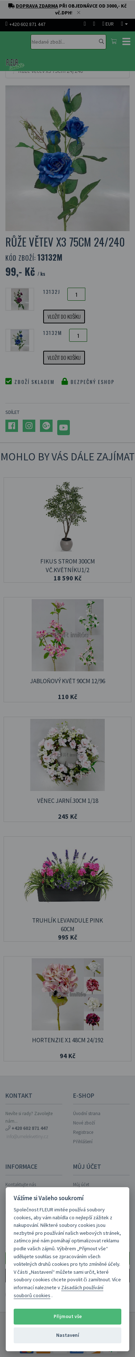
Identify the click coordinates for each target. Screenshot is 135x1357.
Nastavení (67, 1335)
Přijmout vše (68, 1316)
